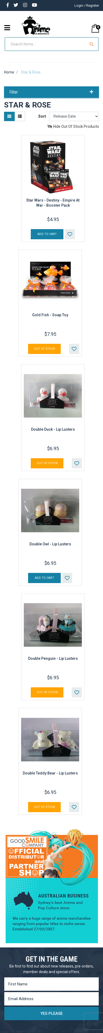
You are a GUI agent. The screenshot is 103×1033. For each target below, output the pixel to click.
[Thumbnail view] (9, 116)
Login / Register (86, 5)
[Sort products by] (74, 116)
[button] (70, 234)
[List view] (19, 116)
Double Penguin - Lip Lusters (53, 658)
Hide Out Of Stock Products (73, 126)
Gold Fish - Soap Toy (50, 315)
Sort (42, 116)
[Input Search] (45, 44)
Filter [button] (51, 92)
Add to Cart (47, 234)
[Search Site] (92, 44)
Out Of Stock (44, 348)
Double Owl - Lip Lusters (50, 544)
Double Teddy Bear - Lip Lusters (50, 773)
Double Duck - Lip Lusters (53, 429)
